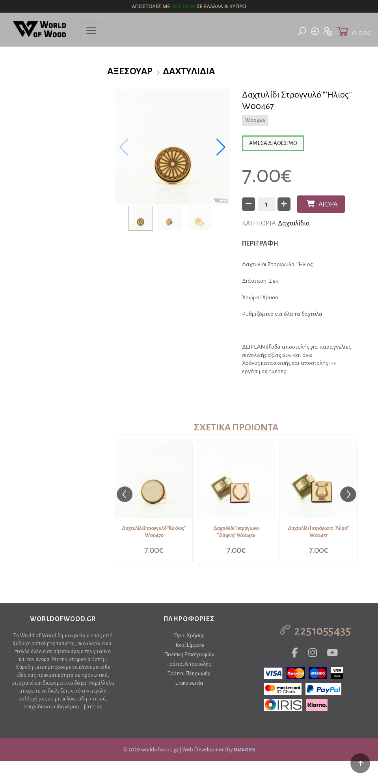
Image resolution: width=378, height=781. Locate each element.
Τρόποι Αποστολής (189, 664)
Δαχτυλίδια (189, 71)
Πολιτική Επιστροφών (189, 654)
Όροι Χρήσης (189, 635)
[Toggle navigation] (91, 30)
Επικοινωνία (189, 683)
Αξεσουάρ (130, 71)
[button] (221, 147)
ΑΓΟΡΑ (322, 204)
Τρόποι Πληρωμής (189, 673)
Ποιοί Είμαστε (189, 645)
